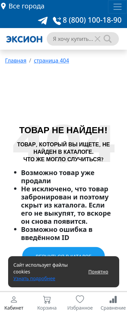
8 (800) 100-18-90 (87, 20)
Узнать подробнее (35, 278)
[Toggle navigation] (117, 7)
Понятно (98, 271)
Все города (26, 5)
